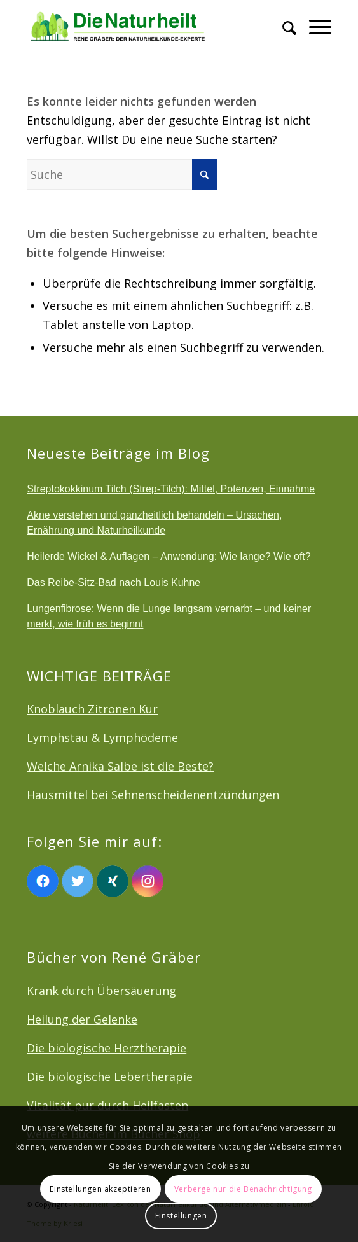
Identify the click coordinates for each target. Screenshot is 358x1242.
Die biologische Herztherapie (106, 1048)
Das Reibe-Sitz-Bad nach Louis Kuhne (113, 582)
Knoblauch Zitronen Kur (92, 708)
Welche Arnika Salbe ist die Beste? (120, 766)
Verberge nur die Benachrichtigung (243, 1188)
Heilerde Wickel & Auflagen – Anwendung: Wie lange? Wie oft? (168, 556)
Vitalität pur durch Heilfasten (107, 1105)
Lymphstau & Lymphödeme (102, 737)
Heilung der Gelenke (82, 1019)
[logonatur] (148, 25)
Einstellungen (181, 1215)
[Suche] (283, 25)
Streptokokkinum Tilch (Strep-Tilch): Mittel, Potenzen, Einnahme (171, 489)
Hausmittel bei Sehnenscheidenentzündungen (153, 794)
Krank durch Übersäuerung (101, 990)
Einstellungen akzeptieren (100, 1188)
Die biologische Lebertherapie (110, 1076)
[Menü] (313, 25)
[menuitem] (283, 25)
